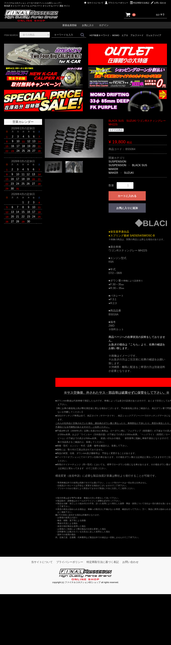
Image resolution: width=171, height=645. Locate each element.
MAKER (113, 169)
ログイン (104, 25)
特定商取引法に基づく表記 (103, 562)
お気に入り (88, 25)
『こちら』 (134, 344)
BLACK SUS (139, 165)
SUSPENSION (117, 161)
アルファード (137, 35)
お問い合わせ (158, 3)
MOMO (115, 35)
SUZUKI (129, 172)
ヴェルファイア (153, 35)
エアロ (125, 35)
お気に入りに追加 (127, 208)
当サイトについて (93, 3)
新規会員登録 (69, 25)
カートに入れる (127, 196)
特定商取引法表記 (139, 3)
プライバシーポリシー (116, 3)
